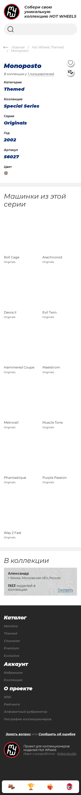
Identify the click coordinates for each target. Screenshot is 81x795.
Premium (11, 648)
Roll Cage (11, 257)
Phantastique (15, 478)
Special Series (21, 106)
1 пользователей (41, 74)
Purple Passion (54, 478)
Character (12, 641)
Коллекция (13, 680)
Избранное (13, 673)
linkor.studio (66, 754)
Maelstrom (51, 367)
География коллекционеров (27, 719)
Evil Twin (49, 312)
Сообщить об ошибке (57, 734)
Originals (15, 123)
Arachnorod (52, 257)
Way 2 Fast (12, 533)
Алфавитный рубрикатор (25, 712)
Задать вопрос (18, 734)
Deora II (10, 312)
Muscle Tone (52, 422)
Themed (10, 633)
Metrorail (11, 422)
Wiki (7, 697)
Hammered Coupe (19, 367)
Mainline (11, 626)
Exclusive (11, 656)
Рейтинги (12, 704)
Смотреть (65, 590)
